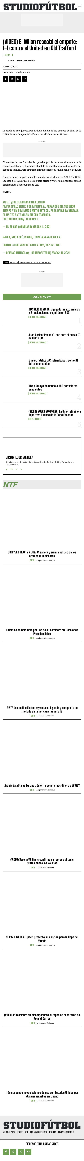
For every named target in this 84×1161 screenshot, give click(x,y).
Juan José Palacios (45, 716)
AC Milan (14, 262)
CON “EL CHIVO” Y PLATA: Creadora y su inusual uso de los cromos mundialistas (42, 554)
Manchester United (42, 262)
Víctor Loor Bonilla (25, 60)
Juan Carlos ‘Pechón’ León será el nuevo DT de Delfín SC (54, 336)
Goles (7, 55)
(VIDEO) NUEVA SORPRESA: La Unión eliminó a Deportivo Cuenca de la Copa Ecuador (55, 413)
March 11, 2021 (41, 227)
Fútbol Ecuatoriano (37, 317)
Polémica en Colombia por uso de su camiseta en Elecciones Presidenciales (42, 631)
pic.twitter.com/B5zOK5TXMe (42, 245)
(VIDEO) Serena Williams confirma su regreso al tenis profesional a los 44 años (42, 861)
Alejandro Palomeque (45, 560)
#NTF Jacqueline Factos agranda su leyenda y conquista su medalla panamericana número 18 (42, 709)
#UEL (6, 202)
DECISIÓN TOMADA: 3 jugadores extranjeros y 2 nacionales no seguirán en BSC (54, 311)
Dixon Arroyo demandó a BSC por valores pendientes (53, 387)
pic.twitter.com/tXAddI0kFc (20, 219)
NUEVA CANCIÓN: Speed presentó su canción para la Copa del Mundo (42, 939)
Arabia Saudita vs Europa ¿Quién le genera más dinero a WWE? (42, 785)
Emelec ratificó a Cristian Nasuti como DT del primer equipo (53, 362)
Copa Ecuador (35, 419)
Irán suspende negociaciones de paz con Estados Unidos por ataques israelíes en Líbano (42, 1094)
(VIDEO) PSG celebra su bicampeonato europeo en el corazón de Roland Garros (42, 1016)
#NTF (32, 560)
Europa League (26, 262)
